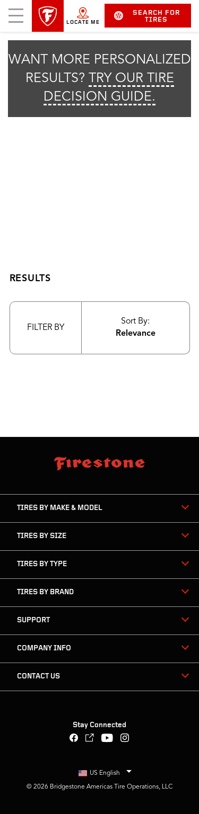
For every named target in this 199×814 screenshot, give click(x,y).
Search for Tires (147, 16)
